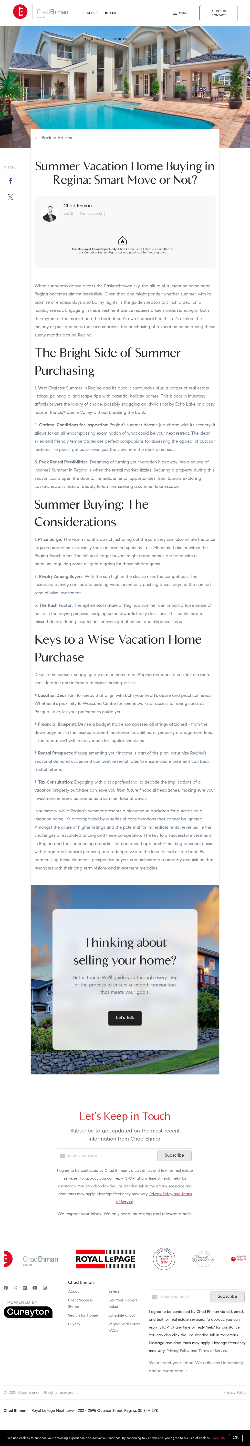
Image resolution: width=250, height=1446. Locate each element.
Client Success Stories (105, 39)
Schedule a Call (121, 1316)
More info (218, 1438)
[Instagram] (45, 1288)
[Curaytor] (28, 1317)
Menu (180, 13)
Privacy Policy (234, 1392)
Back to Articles (57, 138)
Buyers (111, 13)
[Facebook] (6, 1288)
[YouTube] (34, 1288)
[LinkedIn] (25, 1288)
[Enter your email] (111, 1155)
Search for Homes (83, 1316)
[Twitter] (15, 1288)
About (73, 1292)
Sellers (90, 13)
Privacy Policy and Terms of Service (197, 1351)
